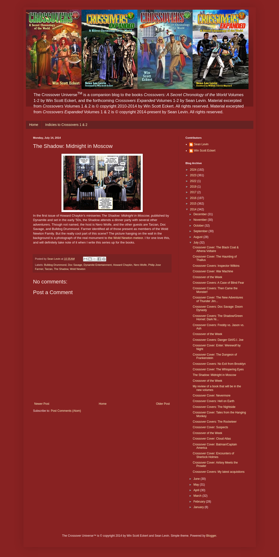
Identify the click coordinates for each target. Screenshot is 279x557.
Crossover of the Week (207, 277)
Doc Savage (75, 264)
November (200, 219)
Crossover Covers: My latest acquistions (218, 471)
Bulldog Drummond (55, 264)
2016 (193, 198)
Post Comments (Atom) (66, 410)
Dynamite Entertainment (98, 264)
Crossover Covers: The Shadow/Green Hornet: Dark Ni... (218, 317)
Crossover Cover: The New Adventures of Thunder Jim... (218, 299)
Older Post (163, 403)
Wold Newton (77, 268)
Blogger (211, 535)
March (197, 495)
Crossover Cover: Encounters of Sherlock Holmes (213, 455)
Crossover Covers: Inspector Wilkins (216, 265)
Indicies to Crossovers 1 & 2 (66, 125)
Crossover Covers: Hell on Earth (213, 401)
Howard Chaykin (122, 264)
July (196, 242)
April (196, 490)
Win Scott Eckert (205, 150)
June (196, 479)
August (198, 237)
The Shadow (61, 268)
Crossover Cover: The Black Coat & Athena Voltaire (216, 249)
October (198, 225)
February (199, 501)
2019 (193, 186)
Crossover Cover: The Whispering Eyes (218, 369)
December (200, 214)
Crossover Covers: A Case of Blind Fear (218, 282)
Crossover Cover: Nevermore (211, 395)
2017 (193, 192)
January (198, 507)
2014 (193, 209)
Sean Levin (201, 144)
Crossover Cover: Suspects (210, 427)
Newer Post (41, 403)
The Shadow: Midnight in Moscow (214, 375)
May (196, 484)
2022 (193, 181)
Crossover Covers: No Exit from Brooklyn (219, 364)
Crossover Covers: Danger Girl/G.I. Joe (218, 340)
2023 (193, 175)
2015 (193, 203)
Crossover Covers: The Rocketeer (214, 421)
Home (33, 125)
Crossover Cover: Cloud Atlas (212, 438)
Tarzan (49, 268)
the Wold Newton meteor (125, 238)
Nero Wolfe (140, 264)
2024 (193, 169)
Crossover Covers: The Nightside (214, 407)
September (200, 231)
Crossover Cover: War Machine (213, 271)
